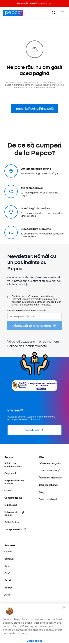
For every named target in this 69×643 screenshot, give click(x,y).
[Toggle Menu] (62, 12)
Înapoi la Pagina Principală (34, 108)
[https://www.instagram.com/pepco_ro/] (18, 617)
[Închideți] (64, 624)
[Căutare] (53, 12)
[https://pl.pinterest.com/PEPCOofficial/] (28, 617)
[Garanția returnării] (49, 484)
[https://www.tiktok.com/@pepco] (38, 617)
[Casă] (7, 573)
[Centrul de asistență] (49, 470)
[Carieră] (8, 490)
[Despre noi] (10, 473)
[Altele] (7, 594)
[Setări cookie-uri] (48, 499)
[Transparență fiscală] (15, 529)
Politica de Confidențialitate (27, 346)
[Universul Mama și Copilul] (17, 513)
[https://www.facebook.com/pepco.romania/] (7, 617)
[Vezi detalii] (34, 430)
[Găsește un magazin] (50, 463)
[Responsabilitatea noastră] (17, 482)
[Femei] (7, 580)
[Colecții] (8, 551)
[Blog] (41, 492)
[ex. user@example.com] (34, 316)
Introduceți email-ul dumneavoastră (27, 310)
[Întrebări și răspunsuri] (50, 477)
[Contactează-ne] (13, 497)
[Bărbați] (8, 587)
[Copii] (7, 565)
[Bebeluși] (9, 558)
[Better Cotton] (11, 522)
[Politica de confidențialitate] (17, 464)
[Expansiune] (10, 504)
